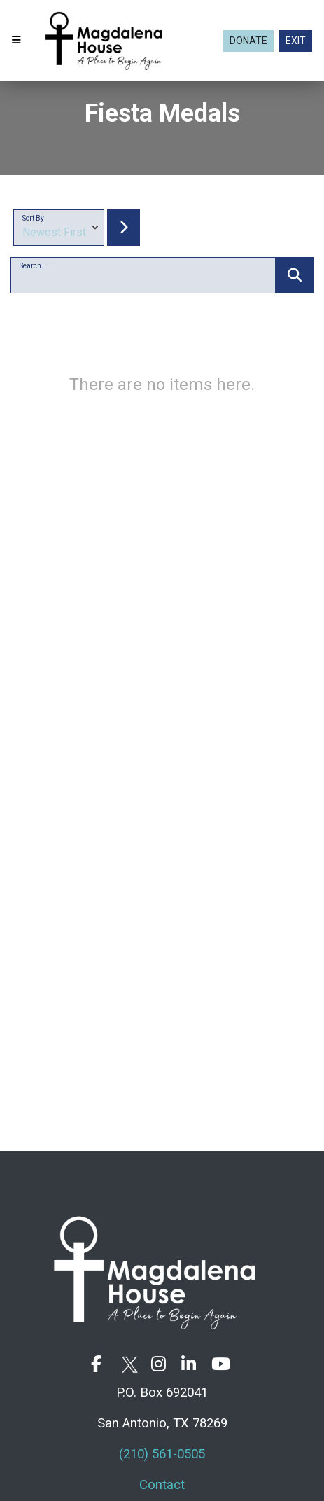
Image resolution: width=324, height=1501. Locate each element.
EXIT (296, 40)
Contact (162, 1485)
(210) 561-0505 (162, 1454)
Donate (248, 40)
